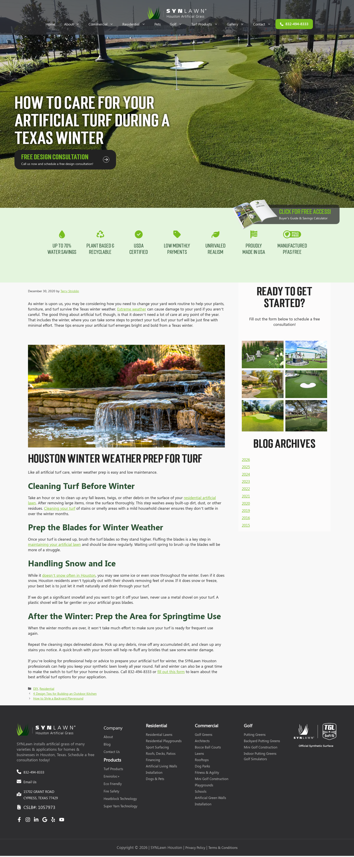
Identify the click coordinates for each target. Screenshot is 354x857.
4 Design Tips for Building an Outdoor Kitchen (65, 694)
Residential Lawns (159, 735)
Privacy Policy (195, 848)
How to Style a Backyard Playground (58, 699)
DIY (35, 689)
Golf (178, 24)
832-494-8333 (33, 773)
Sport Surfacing (157, 748)
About (74, 24)
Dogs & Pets (155, 780)
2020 (246, 454)
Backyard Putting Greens (262, 742)
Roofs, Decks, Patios (160, 754)
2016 (246, 468)
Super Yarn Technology (120, 807)
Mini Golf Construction (211, 780)
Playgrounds (204, 786)
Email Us (29, 783)
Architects (202, 742)
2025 (246, 417)
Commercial (103, 24)
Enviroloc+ (112, 777)
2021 (246, 446)
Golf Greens (203, 735)
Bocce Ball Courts (208, 748)
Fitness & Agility (207, 773)
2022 (246, 439)
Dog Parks (202, 767)
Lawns (199, 754)
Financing (153, 761)
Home (50, 24)
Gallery (238, 24)
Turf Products (206, 24)
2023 (246, 432)
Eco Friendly (113, 785)
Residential (136, 24)
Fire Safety (111, 792)
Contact (264, 24)
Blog (107, 745)
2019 (246, 461)
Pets (157, 24)
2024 (246, 424)
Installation (154, 773)
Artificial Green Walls (210, 799)
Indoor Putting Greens (260, 754)
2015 (246, 475)
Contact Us (112, 752)
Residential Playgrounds (164, 742)
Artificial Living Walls (161, 767)
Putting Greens (255, 735)
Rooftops (202, 761)
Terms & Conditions (223, 848)
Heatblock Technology (120, 799)
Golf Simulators (255, 760)
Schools (200, 792)
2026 (246, 410)
